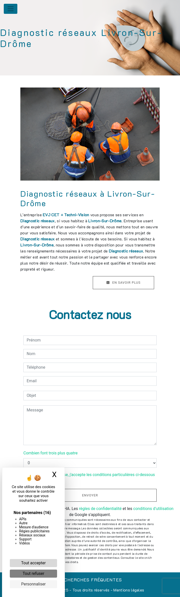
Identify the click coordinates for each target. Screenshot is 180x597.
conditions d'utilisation (153, 508)
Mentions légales (128, 589)
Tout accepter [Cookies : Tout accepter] (33, 563)
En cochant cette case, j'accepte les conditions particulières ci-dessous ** (91, 477)
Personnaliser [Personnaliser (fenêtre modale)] (33, 584)
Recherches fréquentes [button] (90, 579)
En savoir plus (123, 282)
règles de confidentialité (100, 508)
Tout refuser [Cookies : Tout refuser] (33, 573)
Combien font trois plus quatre (50, 453)
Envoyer (90, 495)
